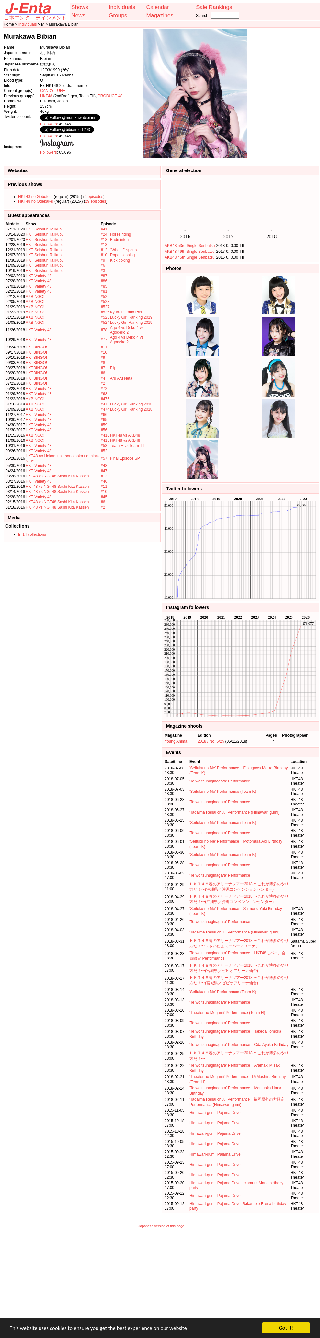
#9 (103, 260)
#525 (105, 317)
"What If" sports (123, 250)
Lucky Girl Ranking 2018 (131, 404)
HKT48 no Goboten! (35, 196)
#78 (104, 330)
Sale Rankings (214, 7)
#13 (104, 244)
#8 (103, 362)
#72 (104, 388)
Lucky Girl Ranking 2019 (131, 317)
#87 (104, 276)
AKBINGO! (35, 296)
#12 (104, 250)
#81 (104, 291)
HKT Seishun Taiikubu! (45, 229)
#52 (104, 451)
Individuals (122, 7)
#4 (103, 378)
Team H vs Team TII (127, 445)
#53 (104, 445)
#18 (104, 239)
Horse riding (120, 234)
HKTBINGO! (36, 347)
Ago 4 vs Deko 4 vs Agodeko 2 (126, 329)
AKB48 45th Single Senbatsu (190, 257)
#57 (104, 458)
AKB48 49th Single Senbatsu (190, 251)
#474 (105, 409)
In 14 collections (32, 534)
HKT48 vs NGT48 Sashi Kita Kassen (57, 476)
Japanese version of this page (161, 1226)
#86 (104, 281)
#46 (104, 481)
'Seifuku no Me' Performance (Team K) (222, 791)
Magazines (159, 15)
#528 (105, 301)
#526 (105, 312)
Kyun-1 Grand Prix (126, 312)
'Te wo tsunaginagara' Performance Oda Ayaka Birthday (238, 1044)
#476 (105, 399)
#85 (104, 286)
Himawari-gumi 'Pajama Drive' (215, 1112)
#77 (104, 339)
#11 (104, 347)
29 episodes (95, 201)
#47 (104, 471)
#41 (104, 229)
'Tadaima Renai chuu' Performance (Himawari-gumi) (234, 812)
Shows (79, 7)
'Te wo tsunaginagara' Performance (219, 781)
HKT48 (46, 96)
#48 (104, 466)
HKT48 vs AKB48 (125, 435)
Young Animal (176, 741)
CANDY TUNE (52, 90)
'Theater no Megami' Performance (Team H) (227, 1012)
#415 (105, 440)
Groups (118, 15)
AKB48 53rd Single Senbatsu (190, 245)
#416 (105, 435)
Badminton (119, 239)
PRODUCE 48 (110, 96)
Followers (48, 124)
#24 (104, 234)
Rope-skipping (122, 255)
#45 (104, 497)
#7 (103, 368)
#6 (103, 265)
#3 (103, 270)
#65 (104, 419)
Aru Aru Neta (121, 378)
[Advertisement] (286, 93)
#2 (103, 383)
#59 (104, 425)
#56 (104, 430)
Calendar (157, 7)
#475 (105, 404)
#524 (105, 322)
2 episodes (94, 196)
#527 (105, 307)
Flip (113, 368)
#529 (105, 296)
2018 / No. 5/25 (211, 741)
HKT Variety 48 (38, 276)
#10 (104, 255)
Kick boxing (120, 260)
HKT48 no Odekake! (35, 201)
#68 (104, 394)
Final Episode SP (125, 458)
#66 (104, 414)
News (78, 15)
